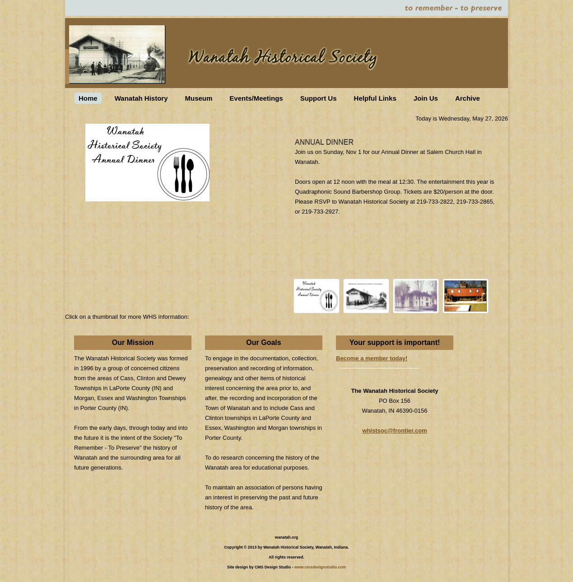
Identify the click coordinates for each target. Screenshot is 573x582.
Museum (198, 98)
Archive (467, 98)
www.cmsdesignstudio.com (320, 567)
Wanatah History (141, 98)
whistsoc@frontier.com (394, 430)
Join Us (426, 98)
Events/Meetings (256, 98)
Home (88, 98)
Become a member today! (371, 358)
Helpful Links (375, 98)
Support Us (318, 98)
